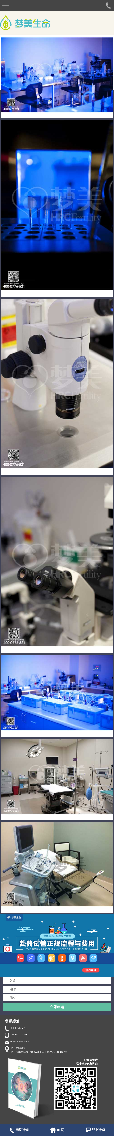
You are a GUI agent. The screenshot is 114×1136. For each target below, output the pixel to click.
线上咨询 (95, 1130)
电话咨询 (19, 1130)
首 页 (57, 1130)
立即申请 (57, 1007)
